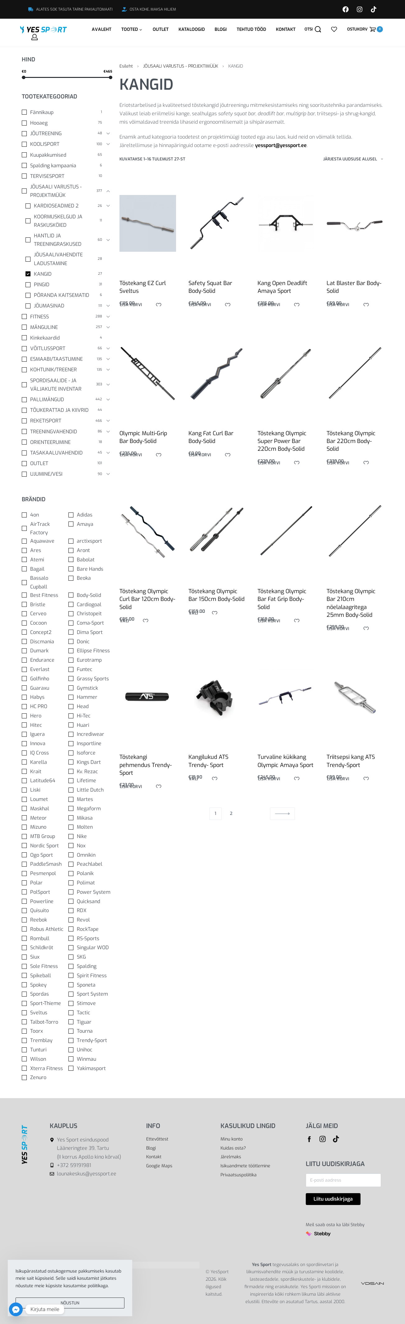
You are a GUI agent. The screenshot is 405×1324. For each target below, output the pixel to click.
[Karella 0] (43, 762)
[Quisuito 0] (43, 910)
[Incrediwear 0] (90, 734)
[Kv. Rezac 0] (90, 771)
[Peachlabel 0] (90, 864)
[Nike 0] (90, 836)
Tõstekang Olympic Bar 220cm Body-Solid (351, 451)
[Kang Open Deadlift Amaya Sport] (286, 223)
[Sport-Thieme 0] (43, 1003)
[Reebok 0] (43, 920)
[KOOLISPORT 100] (62, 144)
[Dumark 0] (43, 650)
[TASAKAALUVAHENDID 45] (62, 453)
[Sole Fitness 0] (43, 966)
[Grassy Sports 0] (90, 678)
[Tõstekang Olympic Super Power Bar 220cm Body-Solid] (286, 380)
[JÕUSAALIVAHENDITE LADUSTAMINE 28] (64, 258)
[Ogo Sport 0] (43, 855)
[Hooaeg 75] (62, 123)
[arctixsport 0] (90, 541)
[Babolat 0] (90, 559)
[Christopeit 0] (90, 613)
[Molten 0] (90, 827)
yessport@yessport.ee (281, 145)
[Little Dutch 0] (90, 790)
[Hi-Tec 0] (90, 716)
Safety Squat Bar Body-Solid (210, 287)
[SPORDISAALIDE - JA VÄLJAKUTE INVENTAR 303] (62, 384)
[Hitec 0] (43, 725)
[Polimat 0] (90, 883)
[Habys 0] (43, 697)
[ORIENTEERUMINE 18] (62, 442)
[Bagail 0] (43, 569)
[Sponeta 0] (90, 985)
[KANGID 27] (64, 274)
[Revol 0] (90, 920)
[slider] (23, 77)
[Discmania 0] (43, 641)
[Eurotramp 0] (90, 660)
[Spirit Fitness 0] (90, 975)
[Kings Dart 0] (90, 762)
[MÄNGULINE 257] (62, 327)
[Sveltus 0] (43, 1012)
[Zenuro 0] (43, 1077)
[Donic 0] (90, 641)
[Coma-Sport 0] (90, 623)
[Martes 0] (90, 799)
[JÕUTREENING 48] (62, 133)
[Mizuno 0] (43, 827)
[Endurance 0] (43, 660)
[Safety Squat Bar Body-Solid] (217, 223)
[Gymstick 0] (90, 688)
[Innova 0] (43, 743)
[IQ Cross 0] (43, 753)
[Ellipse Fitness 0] (90, 650)
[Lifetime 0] (90, 780)
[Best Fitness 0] (43, 595)
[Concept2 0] (43, 632)
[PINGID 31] (64, 284)
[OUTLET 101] (62, 463)
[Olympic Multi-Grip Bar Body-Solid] (147, 375)
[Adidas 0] (90, 515)
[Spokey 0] (43, 985)
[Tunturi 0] (43, 1049)
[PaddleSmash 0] (43, 864)
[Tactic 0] (90, 1012)
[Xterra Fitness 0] (43, 1068)
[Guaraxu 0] (43, 688)
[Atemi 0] (43, 559)
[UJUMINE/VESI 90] (62, 474)
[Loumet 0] (43, 799)
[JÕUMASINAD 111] (64, 306)
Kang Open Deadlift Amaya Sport (282, 287)
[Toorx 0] (43, 1031)
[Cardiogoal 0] (90, 604)
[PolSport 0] (43, 892)
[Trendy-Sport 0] (90, 1040)
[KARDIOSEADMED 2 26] (64, 206)
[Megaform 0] (90, 808)
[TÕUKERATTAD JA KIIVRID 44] (62, 410)
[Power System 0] (90, 892)
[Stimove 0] (90, 1003)
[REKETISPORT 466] (62, 421)
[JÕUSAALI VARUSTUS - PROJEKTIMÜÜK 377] (62, 191)
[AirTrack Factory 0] (43, 528)
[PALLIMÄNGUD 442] (62, 399)
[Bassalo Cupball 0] (43, 582)
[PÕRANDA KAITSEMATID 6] (64, 295)
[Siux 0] (43, 957)
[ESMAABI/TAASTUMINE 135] (62, 359)
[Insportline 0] (90, 743)
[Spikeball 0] (43, 975)
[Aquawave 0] (43, 541)
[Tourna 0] (90, 1031)
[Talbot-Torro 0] (43, 1022)
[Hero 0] (43, 716)
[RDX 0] (90, 910)
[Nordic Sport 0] (43, 845)
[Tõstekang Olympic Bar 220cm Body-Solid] (355, 385)
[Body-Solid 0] (90, 595)
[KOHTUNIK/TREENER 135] (62, 369)
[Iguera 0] (43, 734)
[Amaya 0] (90, 524)
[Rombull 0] (43, 938)
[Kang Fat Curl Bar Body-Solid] (217, 378)
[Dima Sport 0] (90, 632)
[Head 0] (90, 706)
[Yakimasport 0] (90, 1068)
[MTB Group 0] (43, 836)
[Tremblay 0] (43, 1040)
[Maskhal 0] (43, 808)
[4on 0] (43, 515)
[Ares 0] (43, 550)
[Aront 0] (90, 550)
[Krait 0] (43, 771)
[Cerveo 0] (43, 613)
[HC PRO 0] (43, 706)
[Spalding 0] (90, 966)
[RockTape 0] (90, 929)
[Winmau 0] (90, 1059)
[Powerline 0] (43, 901)
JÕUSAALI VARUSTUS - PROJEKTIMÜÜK (180, 66)
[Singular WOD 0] (90, 947)
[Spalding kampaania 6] (62, 165)
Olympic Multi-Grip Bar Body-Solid (143, 439)
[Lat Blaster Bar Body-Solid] (355, 223)
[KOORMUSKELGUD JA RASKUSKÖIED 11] (64, 220)
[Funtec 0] (90, 669)
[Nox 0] (90, 845)
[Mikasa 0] (90, 818)
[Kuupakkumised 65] (62, 155)
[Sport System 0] (90, 994)
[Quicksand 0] (90, 901)
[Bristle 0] (43, 604)
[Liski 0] (43, 790)
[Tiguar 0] (90, 1022)
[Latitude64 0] (43, 780)
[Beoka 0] (90, 578)
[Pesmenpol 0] (43, 873)
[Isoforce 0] (90, 753)
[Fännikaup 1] (62, 112)
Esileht (126, 66)
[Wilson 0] (43, 1059)
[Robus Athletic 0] (43, 929)
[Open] (334, 29)
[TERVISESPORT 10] (62, 176)
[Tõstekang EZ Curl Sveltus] (147, 223)
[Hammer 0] (90, 697)
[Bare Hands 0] (90, 569)
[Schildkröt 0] (43, 947)
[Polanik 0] (90, 873)
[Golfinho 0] (43, 678)
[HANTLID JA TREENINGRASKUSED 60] (64, 239)
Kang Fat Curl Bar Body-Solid (211, 440)
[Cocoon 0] (43, 623)
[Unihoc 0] (90, 1049)
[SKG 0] (90, 957)
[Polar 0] (43, 883)
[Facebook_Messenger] (16, 1309)
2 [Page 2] (231, 814)
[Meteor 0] (43, 818)
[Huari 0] (90, 725)
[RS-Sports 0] (90, 938)
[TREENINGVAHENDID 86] (62, 431)
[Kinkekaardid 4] (62, 338)
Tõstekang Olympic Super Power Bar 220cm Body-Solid (282, 447)
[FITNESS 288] (62, 316)
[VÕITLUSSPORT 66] (62, 348)
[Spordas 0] (43, 994)
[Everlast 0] (43, 669)
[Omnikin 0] (90, 855)
